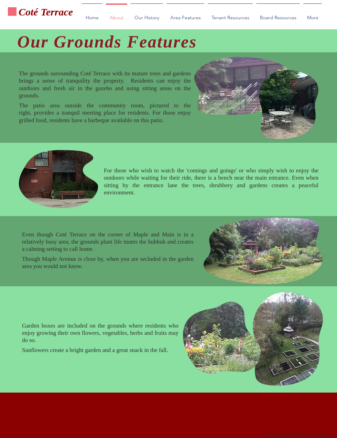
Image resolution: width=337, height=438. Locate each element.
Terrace (57, 12)
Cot (26, 12)
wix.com (319, 435)
